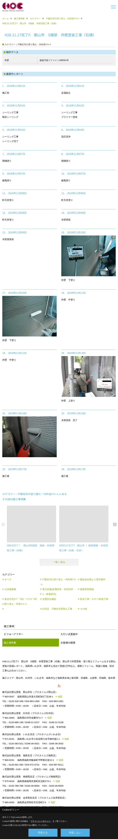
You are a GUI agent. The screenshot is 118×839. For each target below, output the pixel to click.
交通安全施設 (49, 599)
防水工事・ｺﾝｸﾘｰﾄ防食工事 (94, 599)
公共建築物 (10, 589)
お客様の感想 (68, 642)
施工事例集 (10, 642)
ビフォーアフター (13, 634)
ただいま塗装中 (69, 634)
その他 (83, 608)
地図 (60, 696)
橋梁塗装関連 (87, 589)
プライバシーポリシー (41, 821)
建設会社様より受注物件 (92, 579)
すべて (8, 579)
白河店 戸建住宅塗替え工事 (57, 608)
